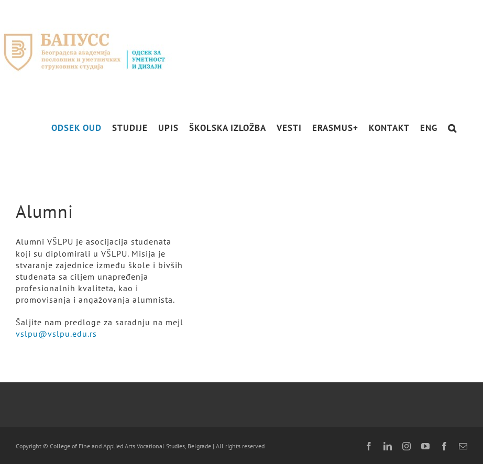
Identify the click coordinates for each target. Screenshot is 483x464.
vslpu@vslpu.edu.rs (56, 333)
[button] (452, 128)
